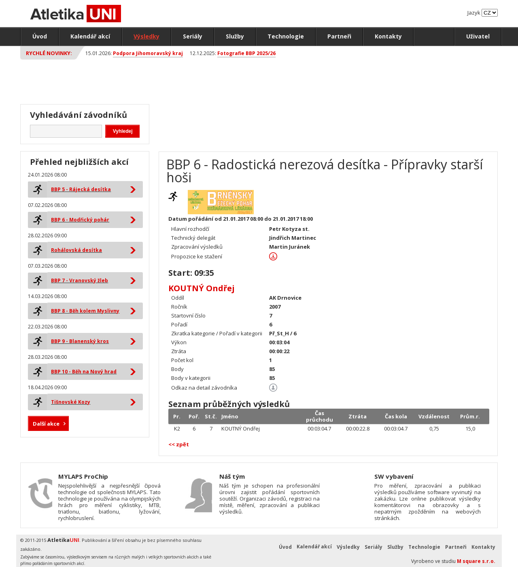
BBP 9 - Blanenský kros (80, 341)
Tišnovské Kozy (70, 402)
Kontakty (388, 36)
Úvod (39, 36)
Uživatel (478, 36)
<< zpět (178, 444)
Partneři (339, 36)
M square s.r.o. (476, 561)
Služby (235, 36)
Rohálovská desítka (76, 250)
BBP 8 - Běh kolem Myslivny (85, 310)
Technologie (285, 36)
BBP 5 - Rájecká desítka (81, 189)
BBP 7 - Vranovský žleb (79, 280)
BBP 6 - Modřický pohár (80, 219)
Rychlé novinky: (49, 53)
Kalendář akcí (90, 36)
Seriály (192, 36)
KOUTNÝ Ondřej (201, 288)
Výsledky (146, 36)
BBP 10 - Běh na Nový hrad (84, 371)
